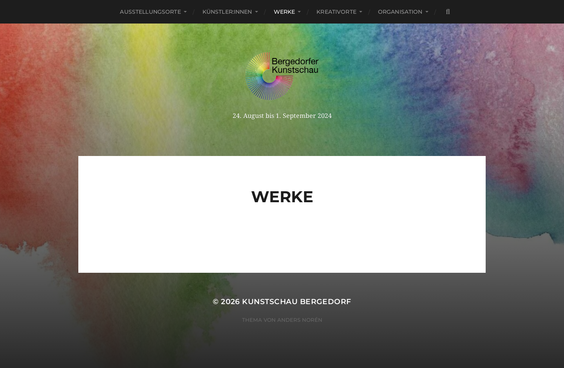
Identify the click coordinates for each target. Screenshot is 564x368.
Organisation (400, 11)
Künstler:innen (227, 11)
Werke (284, 11)
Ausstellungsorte (150, 11)
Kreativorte (336, 11)
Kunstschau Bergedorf (296, 301)
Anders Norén (299, 320)
